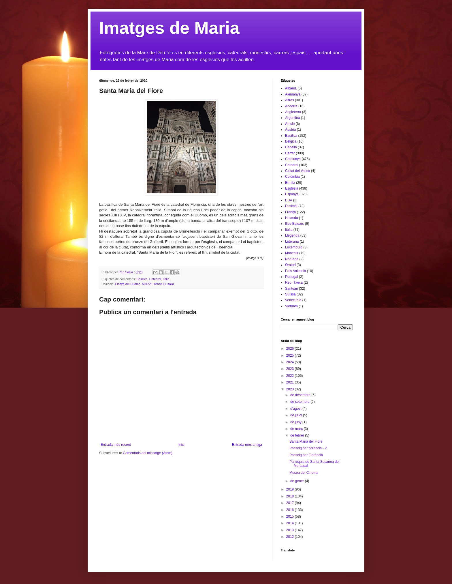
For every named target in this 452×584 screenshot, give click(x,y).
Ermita (290, 183)
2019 (290, 489)
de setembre (300, 402)
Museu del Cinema (303, 473)
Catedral (155, 279)
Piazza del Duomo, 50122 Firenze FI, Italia (144, 284)
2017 (290, 503)
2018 (290, 496)
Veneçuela (293, 300)
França (290, 212)
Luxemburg (293, 247)
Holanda (291, 218)
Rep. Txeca (294, 282)
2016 (290, 510)
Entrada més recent (116, 445)
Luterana (292, 241)
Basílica (142, 279)
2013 (290, 530)
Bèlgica (290, 141)
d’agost (296, 409)
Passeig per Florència (306, 455)
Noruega (291, 259)
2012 (290, 537)
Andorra (291, 106)
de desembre (300, 395)
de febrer (297, 435)
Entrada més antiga (247, 445)
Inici (181, 445)
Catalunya (293, 159)
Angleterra (293, 112)
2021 (290, 382)
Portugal (291, 277)
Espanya (292, 194)
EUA (288, 200)
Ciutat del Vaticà (297, 171)
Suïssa (290, 294)
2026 (290, 349)
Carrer (290, 153)
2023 (290, 369)
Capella (291, 147)
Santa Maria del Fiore (306, 441)
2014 (290, 523)
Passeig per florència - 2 (308, 448)
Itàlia (166, 279)
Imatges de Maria (169, 28)
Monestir (291, 253)
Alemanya (292, 94)
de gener (297, 481)
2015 (290, 516)
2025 (290, 355)
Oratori (290, 265)
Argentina (292, 118)
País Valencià (295, 271)
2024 (290, 362)
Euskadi (291, 206)
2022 (290, 376)
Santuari (291, 289)
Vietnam (291, 306)
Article (290, 124)
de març (297, 429)
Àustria (290, 130)
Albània (291, 88)
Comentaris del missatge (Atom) (147, 453)
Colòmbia (292, 177)
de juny (296, 422)
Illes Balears (294, 224)
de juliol (296, 415)
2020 (290, 389)
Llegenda (292, 235)
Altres (289, 100)
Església (291, 188)
